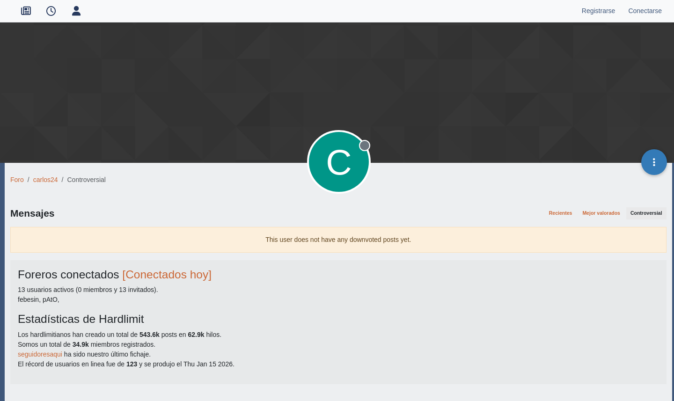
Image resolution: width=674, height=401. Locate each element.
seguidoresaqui (40, 354)
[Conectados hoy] (167, 274)
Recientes (560, 213)
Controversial (646, 213)
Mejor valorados (601, 213)
